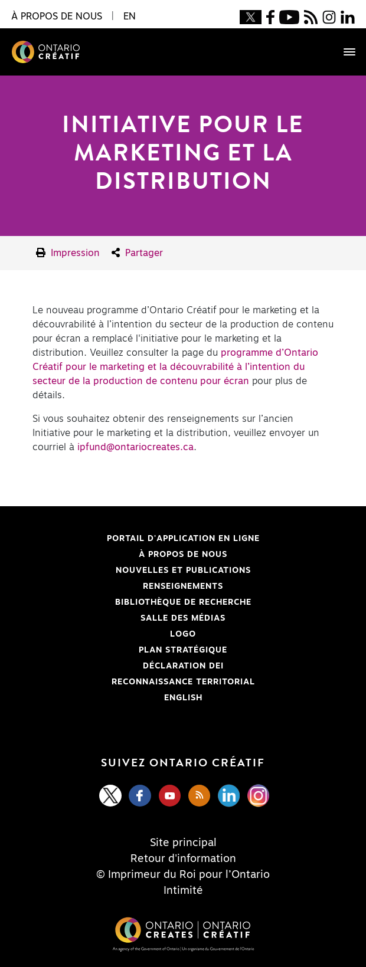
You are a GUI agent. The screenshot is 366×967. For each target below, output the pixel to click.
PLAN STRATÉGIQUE (183, 650)
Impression (68, 253)
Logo (183, 634)
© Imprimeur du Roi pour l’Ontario (183, 875)
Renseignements (183, 586)
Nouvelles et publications (183, 570)
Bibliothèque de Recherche (130, 602)
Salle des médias (183, 618)
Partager (137, 253)
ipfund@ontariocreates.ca (135, 447)
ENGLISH (183, 698)
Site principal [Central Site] (183, 843)
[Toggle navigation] (344, 52)
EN (129, 16)
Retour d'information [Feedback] (183, 859)
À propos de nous (183, 554)
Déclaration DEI (116, 666)
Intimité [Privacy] (183, 891)
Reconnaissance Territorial (132, 682)
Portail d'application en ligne (134, 539)
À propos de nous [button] (56, 16)
